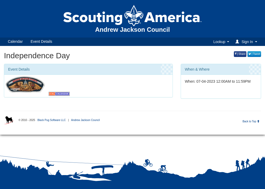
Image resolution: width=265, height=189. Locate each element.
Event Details (41, 41)
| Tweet (254, 53)
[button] (247, 42)
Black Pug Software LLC (51, 120)
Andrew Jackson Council (85, 120)
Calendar (15, 41)
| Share (240, 53)
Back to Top (251, 121)
